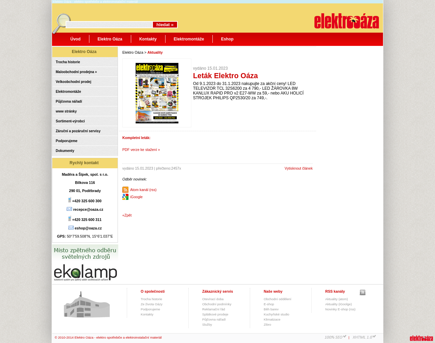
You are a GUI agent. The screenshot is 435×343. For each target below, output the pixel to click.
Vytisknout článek (298, 168)
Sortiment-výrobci (70, 121)
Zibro (267, 324)
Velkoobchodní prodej (73, 82)
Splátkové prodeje (215, 314)
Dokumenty (65, 151)
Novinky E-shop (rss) (340, 309)
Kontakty (148, 39)
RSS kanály (335, 291)
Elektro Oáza (110, 39)
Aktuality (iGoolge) (338, 304)
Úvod (75, 39)
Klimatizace (272, 319)
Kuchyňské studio (276, 314)
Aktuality (155, 52)
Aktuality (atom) (336, 299)
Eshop (227, 39)
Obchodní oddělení (277, 299)
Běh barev (271, 309)
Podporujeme (66, 141)
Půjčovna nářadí (69, 101)
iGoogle (136, 197)
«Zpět (127, 215)
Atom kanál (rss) (143, 190)
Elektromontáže (189, 39)
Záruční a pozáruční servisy (78, 131)
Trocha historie (68, 62)
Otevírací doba (213, 299)
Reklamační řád (213, 309)
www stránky (66, 111)
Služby (207, 324)
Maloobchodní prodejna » (76, 72)
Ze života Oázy (151, 304)
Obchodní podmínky (216, 304)
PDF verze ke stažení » (141, 150)
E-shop (269, 304)
